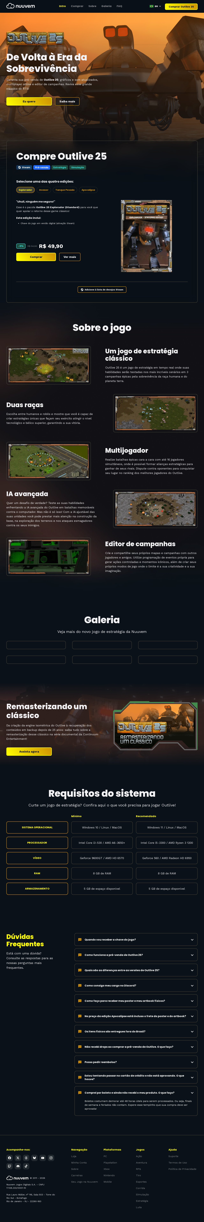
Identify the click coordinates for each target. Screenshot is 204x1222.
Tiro (138, 1166)
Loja (73, 1147)
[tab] (25, 181)
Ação (139, 1147)
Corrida (140, 1179)
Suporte (173, 1147)
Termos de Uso (177, 1153)
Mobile (108, 1172)
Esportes (141, 1172)
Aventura (141, 1153)
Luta (139, 1198)
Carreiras (77, 1166)
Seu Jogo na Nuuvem (84, 1172)
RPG (138, 1159)
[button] (155, 6)
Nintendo (109, 1166)
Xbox (107, 1159)
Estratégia (142, 1191)
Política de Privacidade (182, 1159)
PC (105, 1147)
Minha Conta (79, 1153)
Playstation (110, 1153)
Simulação (142, 1185)
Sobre (74, 1159)
